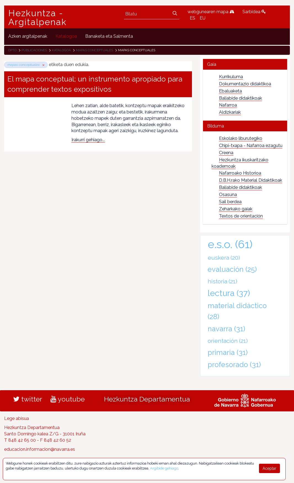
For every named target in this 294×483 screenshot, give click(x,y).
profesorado (234, 364)
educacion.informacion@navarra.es (39, 449)
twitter (27, 399)
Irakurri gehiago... (88, 139)
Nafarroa (228, 105)
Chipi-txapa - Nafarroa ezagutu (250, 145)
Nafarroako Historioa (240, 173)
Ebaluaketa (230, 91)
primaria (228, 352)
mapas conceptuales (94, 50)
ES (192, 18)
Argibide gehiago (164, 468)
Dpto (12, 50)
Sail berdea (230, 201)
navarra (226, 329)
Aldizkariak (230, 112)
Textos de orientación (241, 216)
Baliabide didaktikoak (240, 98)
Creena (226, 152)
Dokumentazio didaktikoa (245, 83)
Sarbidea (254, 11)
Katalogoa (61, 50)
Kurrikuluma (231, 76)
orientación (228, 340)
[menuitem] (27, 36)
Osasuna (228, 194)
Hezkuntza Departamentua (147, 399)
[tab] (245, 64)
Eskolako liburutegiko (240, 138)
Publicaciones (34, 50)
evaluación (232, 269)
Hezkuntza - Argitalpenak (37, 17)
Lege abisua (16, 418)
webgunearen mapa (211, 11)
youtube (67, 399)
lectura (229, 293)
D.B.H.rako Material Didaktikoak (250, 180)
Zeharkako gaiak (235, 208)
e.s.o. (230, 244)
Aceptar (269, 468)
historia (222, 281)
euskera (224, 257)
